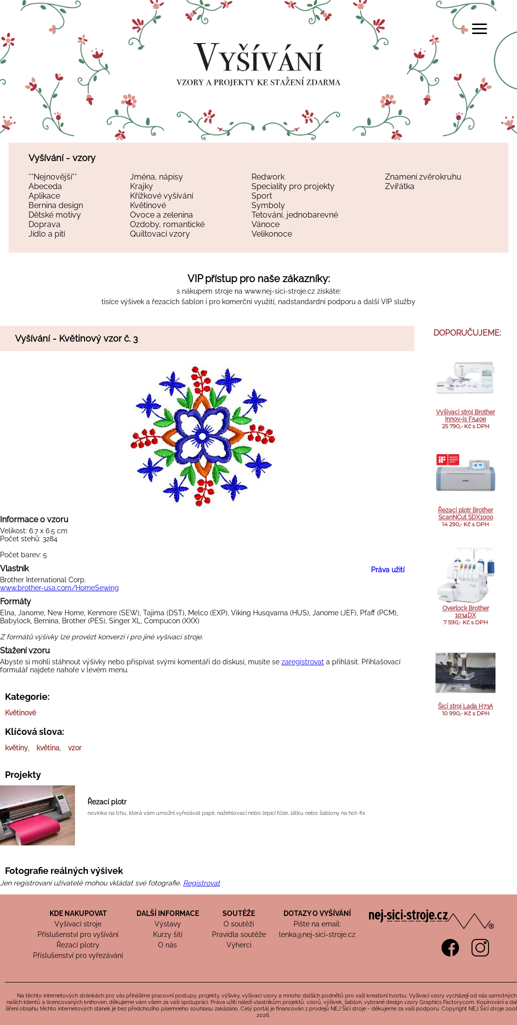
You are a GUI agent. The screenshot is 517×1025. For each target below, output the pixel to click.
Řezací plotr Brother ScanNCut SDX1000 (465, 514)
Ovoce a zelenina (161, 215)
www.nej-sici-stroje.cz (279, 291)
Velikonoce (272, 234)
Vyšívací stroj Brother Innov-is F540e (465, 416)
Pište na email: (317, 924)
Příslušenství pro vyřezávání (78, 955)
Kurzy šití (167, 934)
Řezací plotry (78, 945)
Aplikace (44, 196)
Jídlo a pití (46, 234)
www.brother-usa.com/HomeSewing (59, 588)
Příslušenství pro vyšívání (78, 934)
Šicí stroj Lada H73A (465, 706)
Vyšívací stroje (78, 924)
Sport (262, 196)
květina (48, 748)
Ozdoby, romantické (167, 224)
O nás (167, 945)
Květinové (148, 205)
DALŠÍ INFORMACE (167, 913)
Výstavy (167, 924)
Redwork (268, 177)
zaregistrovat (303, 662)
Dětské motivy (54, 215)
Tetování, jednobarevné (295, 215)
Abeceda (45, 186)
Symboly (268, 205)
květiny (16, 748)
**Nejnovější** (52, 177)
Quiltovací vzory (160, 234)
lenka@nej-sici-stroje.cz (317, 934)
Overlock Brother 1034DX (465, 612)
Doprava (44, 224)
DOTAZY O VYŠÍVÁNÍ (317, 913)
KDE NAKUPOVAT (78, 913)
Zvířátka (399, 186)
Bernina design (55, 205)
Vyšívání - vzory (62, 158)
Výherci (239, 945)
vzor (75, 748)
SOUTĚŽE (238, 913)
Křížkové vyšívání (161, 196)
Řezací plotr (107, 802)
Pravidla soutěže (239, 934)
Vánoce (266, 224)
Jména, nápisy (156, 177)
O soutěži (239, 924)
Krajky (141, 186)
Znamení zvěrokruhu (423, 177)
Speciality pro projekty (293, 186)
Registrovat (201, 883)
